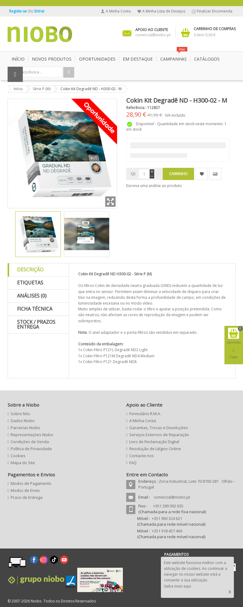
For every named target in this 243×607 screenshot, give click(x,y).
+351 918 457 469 (167, 531)
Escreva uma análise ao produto (154, 185)
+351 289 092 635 (168, 506)
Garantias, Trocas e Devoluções (158, 427)
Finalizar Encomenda (214, 11)
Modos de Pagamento (31, 483)
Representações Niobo (32, 434)
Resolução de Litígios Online (155, 448)
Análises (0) (32, 295)
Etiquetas (30, 282)
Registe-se (18, 11)
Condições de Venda (30, 441)
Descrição (30, 269)
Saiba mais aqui (177, 586)
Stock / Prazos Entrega (36, 324)
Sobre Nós (20, 413)
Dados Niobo (23, 420)
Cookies (18, 455)
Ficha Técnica (34, 308)
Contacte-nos (141, 455)
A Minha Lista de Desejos (163, 11)
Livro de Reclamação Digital (154, 441)
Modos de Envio (25, 490)
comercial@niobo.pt (172, 497)
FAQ (133, 462)
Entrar (39, 11)
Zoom (110, 201)
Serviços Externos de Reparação (159, 434)
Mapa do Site (23, 462)
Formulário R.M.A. (145, 413)
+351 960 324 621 (167, 518)
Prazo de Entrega (27, 497)
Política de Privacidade (31, 448)
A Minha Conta (118, 11)
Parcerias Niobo (25, 427)
